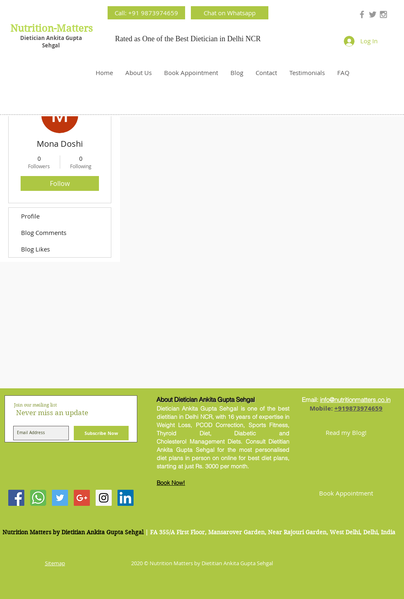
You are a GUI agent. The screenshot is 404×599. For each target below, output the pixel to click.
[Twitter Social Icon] (60, 498)
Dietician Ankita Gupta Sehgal (51, 41)
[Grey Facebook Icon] (362, 14)
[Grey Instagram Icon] (383, 14)
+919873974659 (358, 408)
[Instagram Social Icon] (104, 498)
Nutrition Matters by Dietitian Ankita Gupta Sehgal (72, 532)
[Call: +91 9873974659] (146, 12)
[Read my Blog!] (346, 432)
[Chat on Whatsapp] (229, 12)
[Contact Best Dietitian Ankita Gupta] (38, 498)
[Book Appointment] (346, 493)
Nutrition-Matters (51, 28)
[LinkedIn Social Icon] (125, 498)
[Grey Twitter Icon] (373, 14)
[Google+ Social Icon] (82, 498)
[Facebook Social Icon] (16, 498)
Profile (30, 216)
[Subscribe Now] (101, 433)
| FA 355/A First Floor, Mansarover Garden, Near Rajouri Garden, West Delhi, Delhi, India (270, 532)
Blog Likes (35, 249)
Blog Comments (43, 232)
